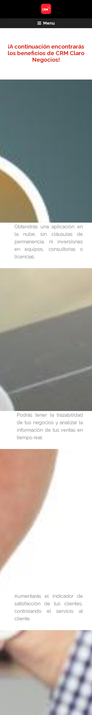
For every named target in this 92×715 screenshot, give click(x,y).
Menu (46, 23)
